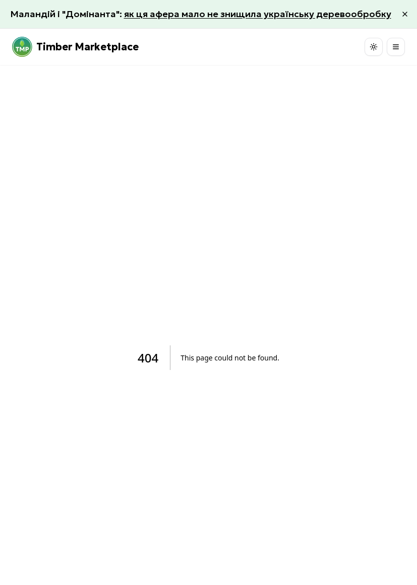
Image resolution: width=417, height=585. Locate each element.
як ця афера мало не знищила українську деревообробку (257, 14)
